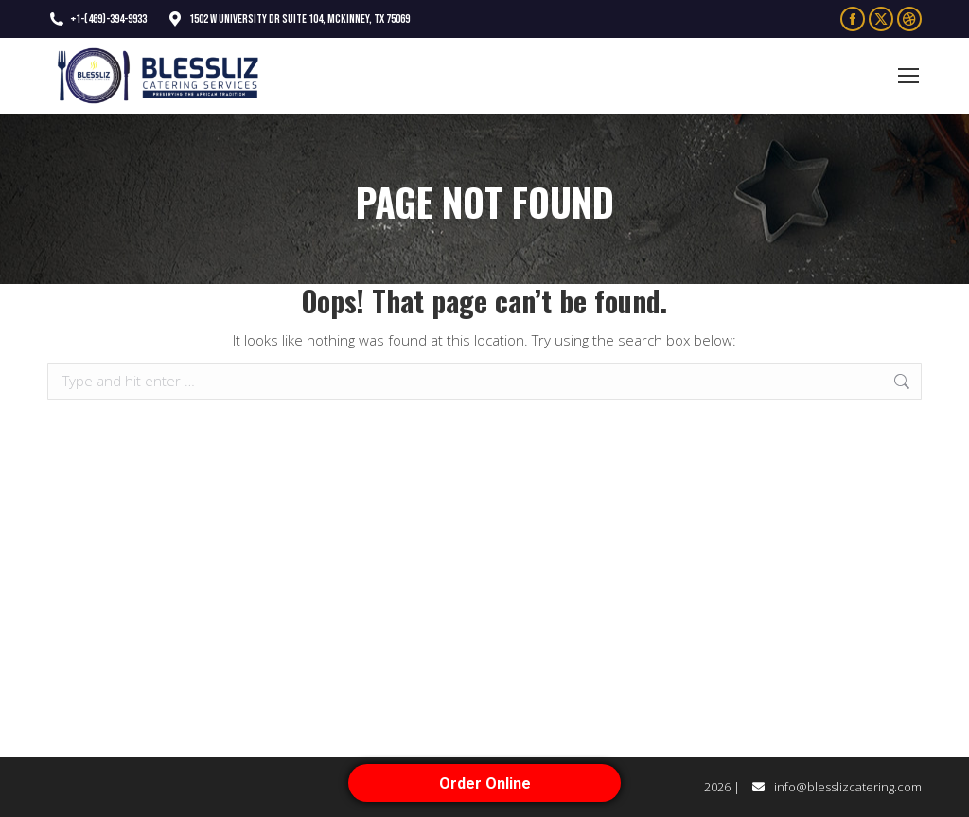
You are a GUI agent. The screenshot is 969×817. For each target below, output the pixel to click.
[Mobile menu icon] (908, 75)
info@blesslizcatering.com (848, 786)
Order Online (485, 783)
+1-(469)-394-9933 (97, 19)
